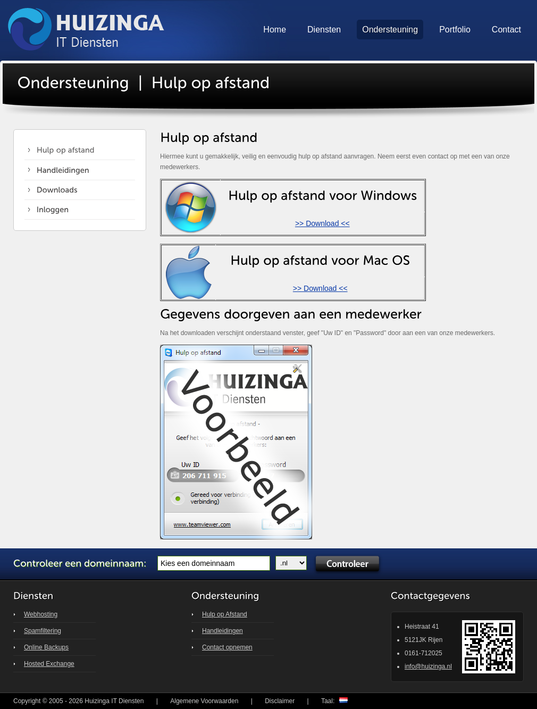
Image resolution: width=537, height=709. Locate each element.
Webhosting (40, 614)
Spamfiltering (42, 631)
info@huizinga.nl (428, 666)
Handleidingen (222, 631)
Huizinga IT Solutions (87, 30)
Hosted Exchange (49, 664)
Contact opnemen (227, 647)
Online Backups (46, 647)
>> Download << (322, 223)
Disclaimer (280, 701)
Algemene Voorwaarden (204, 701)
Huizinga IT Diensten (114, 701)
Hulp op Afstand (224, 614)
